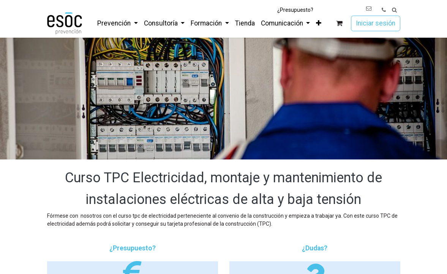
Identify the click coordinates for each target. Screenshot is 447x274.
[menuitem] (117, 23)
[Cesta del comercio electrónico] (338, 23)
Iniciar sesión (375, 23)
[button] (394, 10)
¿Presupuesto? (295, 10)
